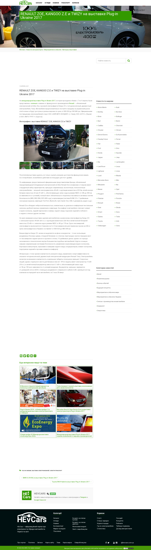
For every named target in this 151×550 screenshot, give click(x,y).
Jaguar (99, 157)
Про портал (21, 543)
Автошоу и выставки (69, 50)
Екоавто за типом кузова (78, 519)
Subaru (99, 216)
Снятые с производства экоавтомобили (110, 301)
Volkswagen (101, 226)
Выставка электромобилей (40, 470)
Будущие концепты (103, 288)
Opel (117, 189)
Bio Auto (118, 112)
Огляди (56, 521)
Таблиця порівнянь (123, 526)
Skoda (117, 207)
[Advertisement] (56, 69)
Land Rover (100, 166)
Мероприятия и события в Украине (108, 297)
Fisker (117, 144)
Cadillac (99, 125)
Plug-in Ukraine (26, 470)
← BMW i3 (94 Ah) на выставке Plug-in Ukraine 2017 (39, 478)
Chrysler (99, 130)
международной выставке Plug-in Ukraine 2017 (38, 101)
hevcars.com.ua (90, 548)
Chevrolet (119, 125)
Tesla (117, 216)
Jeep (117, 157)
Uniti (117, 221)
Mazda (118, 175)
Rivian (117, 203)
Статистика (101, 529)
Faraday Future (102, 139)
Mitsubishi (100, 185)
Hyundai (118, 153)
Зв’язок (40, 543)
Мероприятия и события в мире (107, 292)
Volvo (117, 226)
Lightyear (100, 171)
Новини (56, 523)
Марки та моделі (59, 529)
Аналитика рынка (102, 278)
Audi (117, 107)
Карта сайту (50, 543)
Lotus (117, 171)
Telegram (83, 497)
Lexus (117, 166)
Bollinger (118, 116)
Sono (117, 212)
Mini (117, 180)
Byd (98, 121)
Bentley (99, 112)
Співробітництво (81, 543)
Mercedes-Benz (102, 180)
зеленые (34, 103)
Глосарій (119, 518)
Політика (31, 543)
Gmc (117, 148)
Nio (116, 185)
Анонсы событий (102, 283)
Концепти (119, 521)
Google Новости (40, 500)
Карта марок (67, 543)
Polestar (99, 198)
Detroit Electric (102, 135)
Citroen (118, 130)
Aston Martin (101, 107)
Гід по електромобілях (105, 526)
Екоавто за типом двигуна (78, 523)
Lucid (98, 175)
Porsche (118, 198)
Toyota (99, 221)
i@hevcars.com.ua (127, 543)
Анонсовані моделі (79, 527)
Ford (98, 148)
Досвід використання (124, 529)
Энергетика (100, 310)
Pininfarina (119, 194)
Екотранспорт (58, 526)
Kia (98, 162)
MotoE (98, 274)
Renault (71, 103)
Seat (98, 207)
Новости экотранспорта (34, 50)
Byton (117, 121)
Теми (58, 543)
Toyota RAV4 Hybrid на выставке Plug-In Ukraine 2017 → (72, 482)
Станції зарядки (103, 521)
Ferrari (117, 139)
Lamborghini (119, 162)
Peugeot (100, 194)
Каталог (56, 518)
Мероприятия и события (52, 50)
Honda (99, 153)
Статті (99, 518)
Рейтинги (119, 523)
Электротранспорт (56, 470)
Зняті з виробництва (79, 529)
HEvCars (22, 50)
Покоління (57, 531)
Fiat (98, 144)
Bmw (98, 116)
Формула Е (100, 306)
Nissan (99, 189)
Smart (99, 212)
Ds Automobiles (121, 135)
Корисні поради (102, 523)
